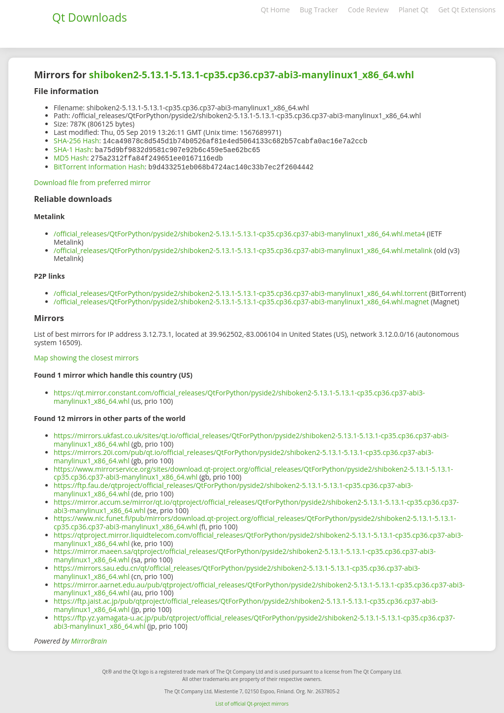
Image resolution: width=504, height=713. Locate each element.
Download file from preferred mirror (92, 180)
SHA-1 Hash (72, 149)
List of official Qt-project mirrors (252, 701)
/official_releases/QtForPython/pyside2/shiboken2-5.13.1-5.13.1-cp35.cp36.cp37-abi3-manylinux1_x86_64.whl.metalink (243, 248)
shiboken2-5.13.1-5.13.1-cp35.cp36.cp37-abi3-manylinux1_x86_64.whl (251, 74)
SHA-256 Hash (76, 140)
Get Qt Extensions (467, 9)
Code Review (368, 9)
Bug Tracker (319, 9)
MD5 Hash (70, 157)
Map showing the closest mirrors (86, 355)
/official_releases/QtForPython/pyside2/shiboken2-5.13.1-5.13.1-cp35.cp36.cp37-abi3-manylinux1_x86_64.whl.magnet (241, 299)
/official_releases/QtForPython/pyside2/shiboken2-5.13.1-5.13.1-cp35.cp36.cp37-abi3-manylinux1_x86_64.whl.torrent (240, 291)
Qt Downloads (89, 17)
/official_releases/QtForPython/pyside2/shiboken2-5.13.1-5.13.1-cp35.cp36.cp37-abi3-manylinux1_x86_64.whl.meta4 (239, 231)
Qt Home (275, 9)
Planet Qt (414, 9)
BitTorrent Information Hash (99, 165)
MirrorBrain (89, 639)
